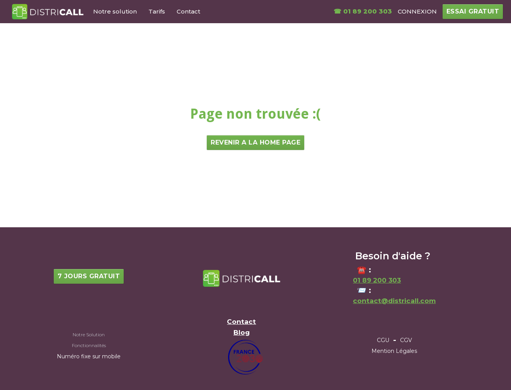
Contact (188, 11)
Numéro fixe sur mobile (89, 356)
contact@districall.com (394, 301)
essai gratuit (472, 11)
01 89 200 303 (377, 280)
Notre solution (115, 11)
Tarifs (156, 11)
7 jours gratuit (89, 276)
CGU (383, 340)
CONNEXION (417, 11)
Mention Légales (394, 350)
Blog (241, 332)
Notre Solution (89, 334)
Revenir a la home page (255, 142)
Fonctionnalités (89, 345)
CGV (406, 340)
